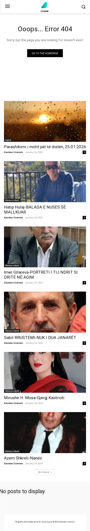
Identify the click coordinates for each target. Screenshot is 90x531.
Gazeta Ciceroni (13, 152)
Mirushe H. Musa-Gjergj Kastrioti (34, 397)
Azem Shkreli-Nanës (23, 458)
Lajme (8, 140)
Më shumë (45, 472)
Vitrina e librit (12, 200)
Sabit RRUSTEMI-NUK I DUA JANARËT (40, 337)
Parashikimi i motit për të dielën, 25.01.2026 (45, 146)
